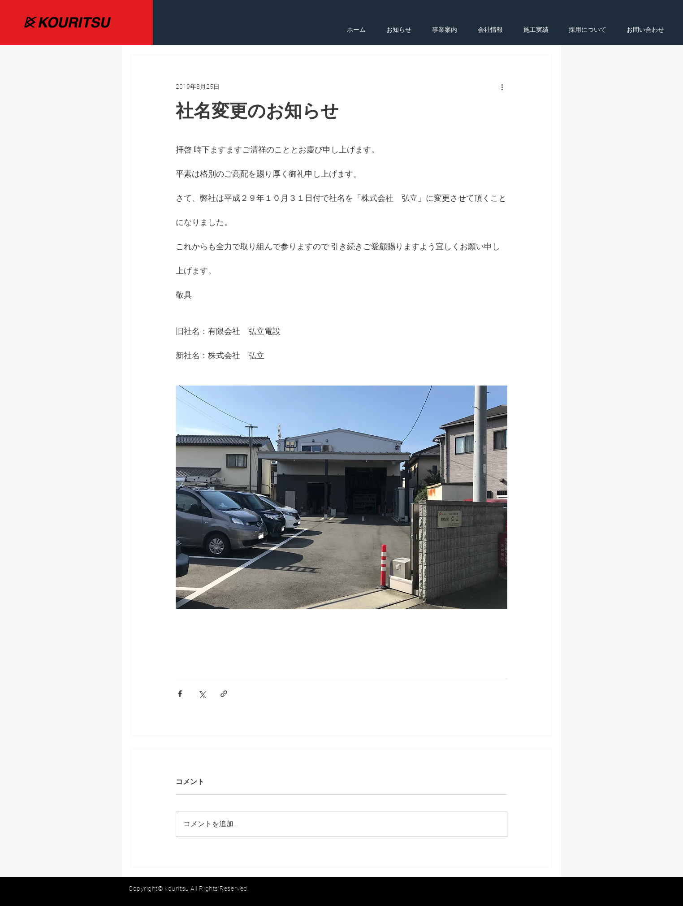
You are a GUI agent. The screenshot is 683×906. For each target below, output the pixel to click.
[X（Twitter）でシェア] (202, 693)
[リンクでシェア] (224, 693)
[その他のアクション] (502, 86)
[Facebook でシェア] (180, 693)
